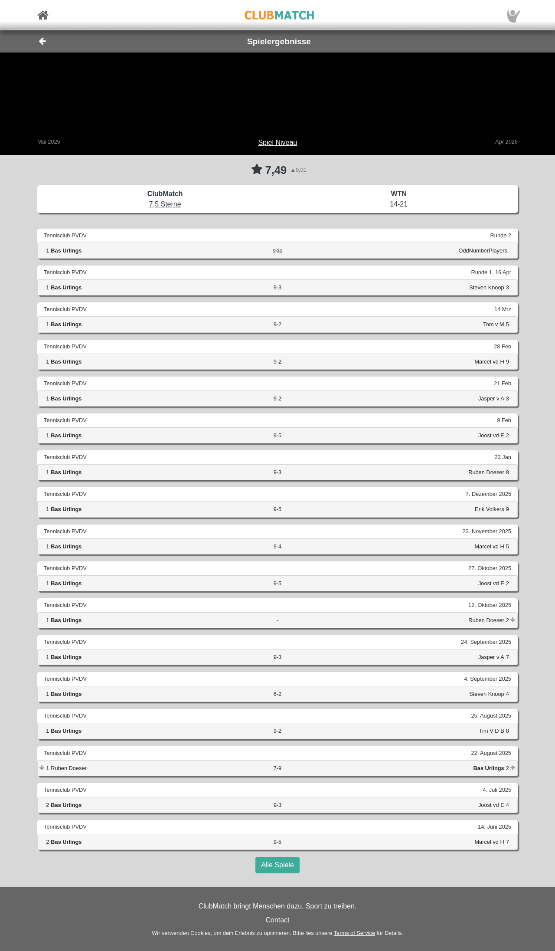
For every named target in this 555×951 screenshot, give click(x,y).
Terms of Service (354, 933)
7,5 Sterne (165, 204)
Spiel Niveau (277, 142)
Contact (277, 920)
